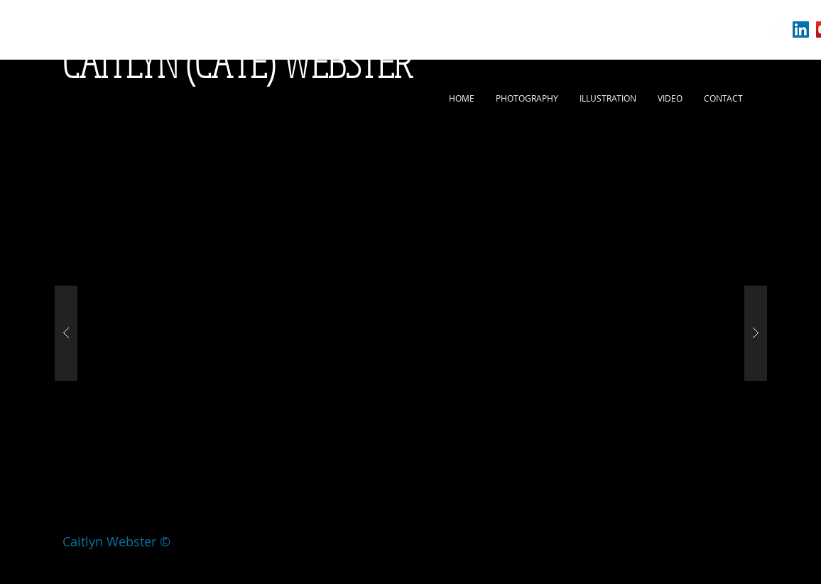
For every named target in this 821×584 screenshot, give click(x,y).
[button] (411, 333)
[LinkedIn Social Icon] (801, 29)
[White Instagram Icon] (777, 29)
